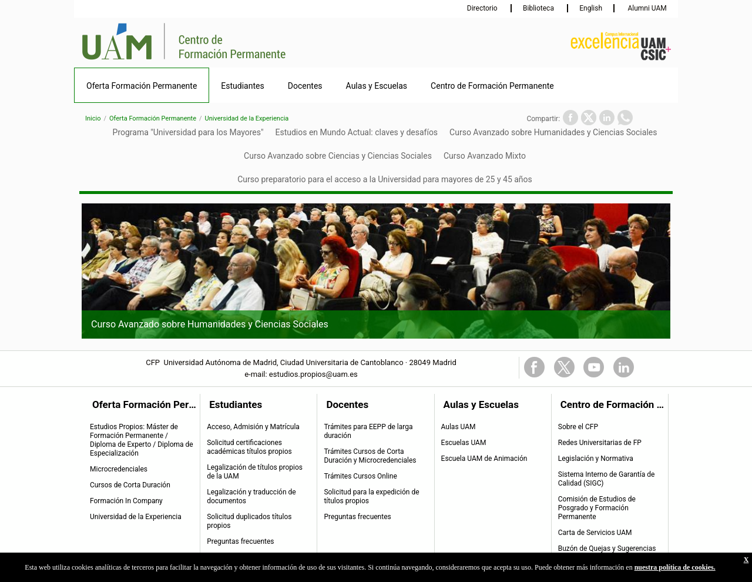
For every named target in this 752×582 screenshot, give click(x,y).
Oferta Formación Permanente (141, 86)
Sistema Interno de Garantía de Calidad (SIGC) (606, 478)
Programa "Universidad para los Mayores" (188, 132)
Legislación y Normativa (595, 458)
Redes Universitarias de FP (600, 443)
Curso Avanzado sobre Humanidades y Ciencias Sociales (553, 132)
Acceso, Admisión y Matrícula (253, 427)
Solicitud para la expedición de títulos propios (371, 496)
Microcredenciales (118, 469)
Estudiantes (242, 86)
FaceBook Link (534, 367)
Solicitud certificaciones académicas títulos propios (249, 447)
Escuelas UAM (463, 443)
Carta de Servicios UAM (595, 533)
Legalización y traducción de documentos (251, 496)
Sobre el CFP (578, 427)
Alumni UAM (646, 8)
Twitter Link (564, 367)
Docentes (305, 86)
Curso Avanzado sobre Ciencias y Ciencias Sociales (338, 155)
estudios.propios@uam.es (313, 374)
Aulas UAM (458, 427)
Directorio (483, 8)
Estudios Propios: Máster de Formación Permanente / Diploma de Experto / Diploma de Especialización (141, 440)
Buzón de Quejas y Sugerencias (607, 548)
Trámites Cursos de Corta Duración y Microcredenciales (370, 455)
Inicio (92, 118)
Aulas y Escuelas (377, 86)
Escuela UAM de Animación (484, 458)
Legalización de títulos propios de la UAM (255, 471)
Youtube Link (593, 367)
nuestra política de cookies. (675, 567)
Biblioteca (539, 8)
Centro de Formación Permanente (492, 86)
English (590, 8)
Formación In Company (126, 501)
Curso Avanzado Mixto (485, 155)
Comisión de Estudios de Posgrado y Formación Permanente (597, 508)
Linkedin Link (623, 367)
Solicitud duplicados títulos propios (249, 521)
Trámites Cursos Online (360, 476)
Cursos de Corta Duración (130, 485)
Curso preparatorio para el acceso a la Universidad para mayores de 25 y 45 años (384, 179)
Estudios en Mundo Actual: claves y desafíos (356, 132)
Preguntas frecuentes (240, 541)
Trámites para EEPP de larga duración (368, 431)
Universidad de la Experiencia (247, 118)
